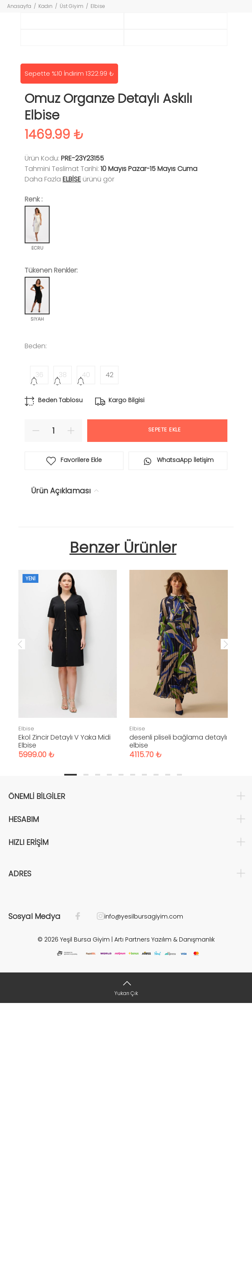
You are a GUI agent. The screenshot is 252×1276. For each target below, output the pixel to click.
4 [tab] (109, 1047)
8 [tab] (156, 1047)
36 (39, 647)
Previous (20, 916)
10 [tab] (179, 1047)
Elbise (98, 6)
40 (86, 647)
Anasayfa (19, 6)
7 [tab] (144, 1047)
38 (63, 647)
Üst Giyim (71, 6)
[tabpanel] (67, 928)
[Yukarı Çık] (126, 1260)
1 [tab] (70, 1047)
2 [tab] (85, 1047)
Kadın (45, 6)
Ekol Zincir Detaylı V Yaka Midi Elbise (64, 1014)
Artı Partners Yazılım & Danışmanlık (164, 1212)
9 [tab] (167, 1047)
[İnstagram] (96, 1189)
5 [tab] (120, 1047)
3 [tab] (97, 1047)
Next (226, 916)
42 (109, 647)
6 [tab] (132, 1047)
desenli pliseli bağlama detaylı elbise (178, 1014)
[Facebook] (82, 1189)
